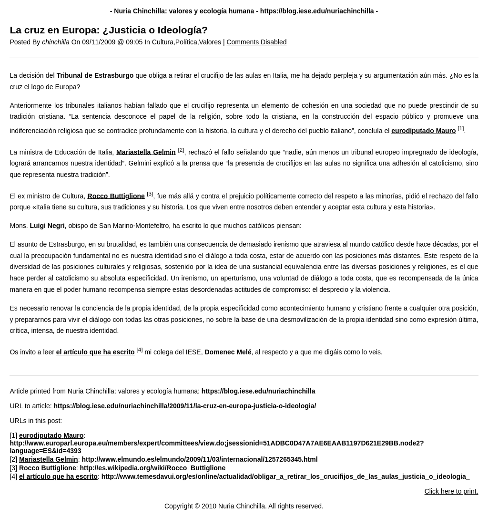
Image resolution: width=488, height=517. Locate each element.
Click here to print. (451, 491)
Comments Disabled (256, 42)
